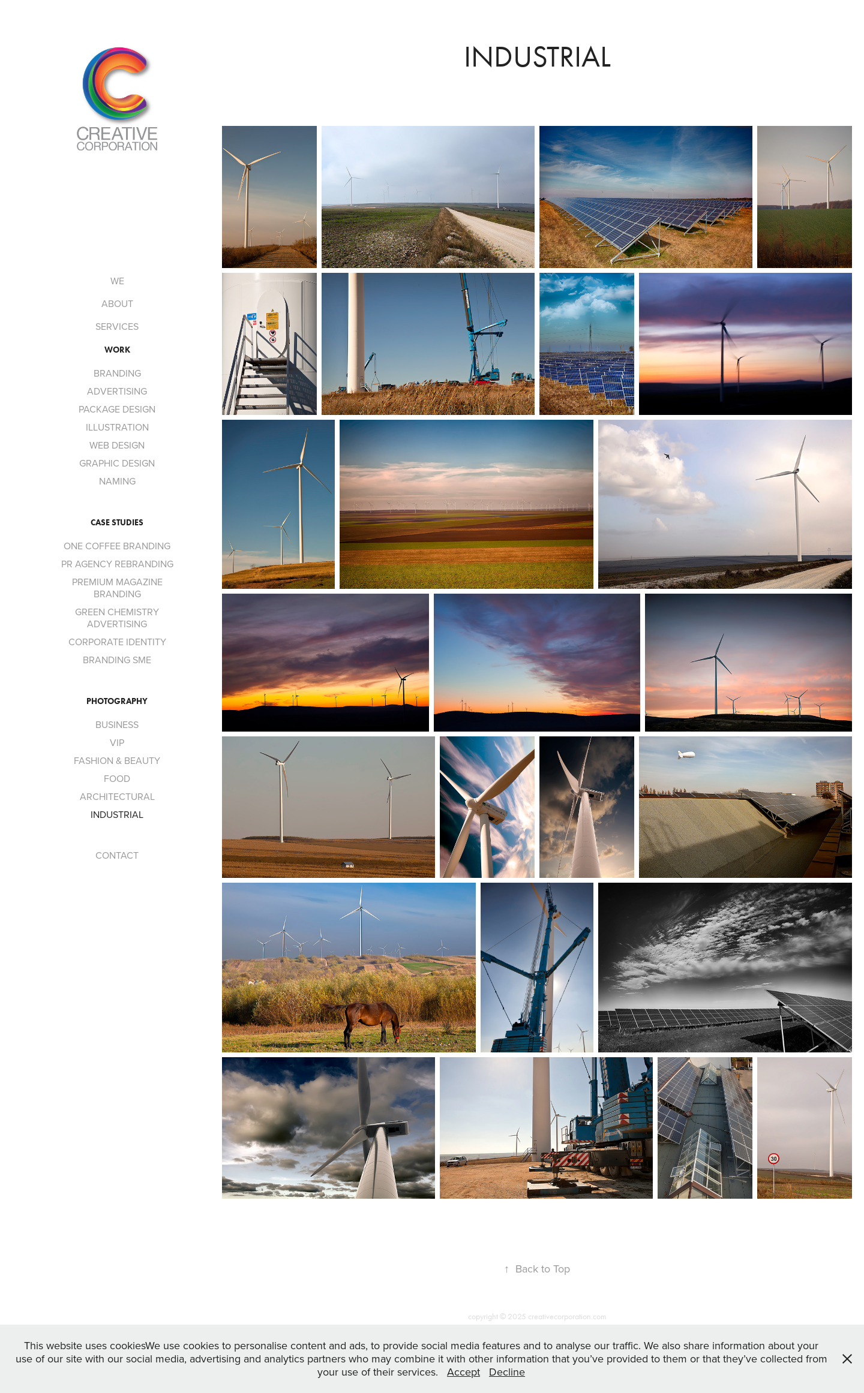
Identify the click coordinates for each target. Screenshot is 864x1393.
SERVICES (117, 326)
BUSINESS (117, 724)
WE (117, 280)
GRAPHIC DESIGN (117, 463)
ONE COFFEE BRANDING (117, 545)
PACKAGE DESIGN (117, 409)
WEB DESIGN (117, 445)
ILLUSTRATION (117, 427)
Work (117, 350)
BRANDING (117, 373)
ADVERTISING (117, 391)
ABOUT (117, 303)
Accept (463, 1371)
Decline (507, 1371)
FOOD (117, 778)
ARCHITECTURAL (117, 796)
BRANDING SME (117, 659)
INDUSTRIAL (117, 814)
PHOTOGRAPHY (117, 701)
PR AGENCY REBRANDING (117, 563)
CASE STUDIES (117, 523)
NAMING (117, 481)
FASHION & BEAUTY (117, 760)
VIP (117, 742)
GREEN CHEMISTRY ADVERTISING (117, 617)
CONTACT (117, 855)
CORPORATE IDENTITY (117, 641)
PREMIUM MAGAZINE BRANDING (117, 587)
